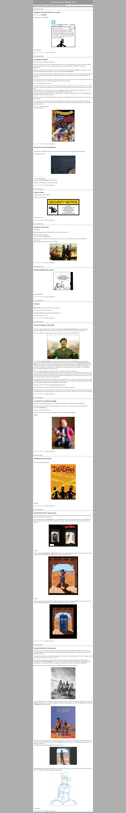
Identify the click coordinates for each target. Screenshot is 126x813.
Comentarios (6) (51, 143)
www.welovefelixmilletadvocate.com (57, 384)
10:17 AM (46, 52)
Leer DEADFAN (37, 50)
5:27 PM (46, 262)
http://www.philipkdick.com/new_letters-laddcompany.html (47, 312)
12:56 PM (47, 451)
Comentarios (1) (52, 185)
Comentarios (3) (51, 220)
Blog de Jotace (38, 194)
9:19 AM (46, 220)
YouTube (55, 182)
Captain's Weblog (63, 2)
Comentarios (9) (51, 640)
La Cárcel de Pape (46, 403)
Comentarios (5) (51, 262)
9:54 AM (46, 640)
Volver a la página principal (49, 5)
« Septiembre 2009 (37, 5)
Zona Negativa (81, 151)
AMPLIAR (36, 503)
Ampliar (35, 550)
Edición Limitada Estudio (57, 515)
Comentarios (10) (52, 52)
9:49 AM (46, 505)
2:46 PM (46, 393)
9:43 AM (46, 296)
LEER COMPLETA (38, 294)
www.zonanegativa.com (68, 652)
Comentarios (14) (52, 296)
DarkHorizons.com (41, 232)
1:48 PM (46, 317)
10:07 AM (46, 185)
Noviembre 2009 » (61, 5)
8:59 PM (46, 143)
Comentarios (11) (52, 505)
